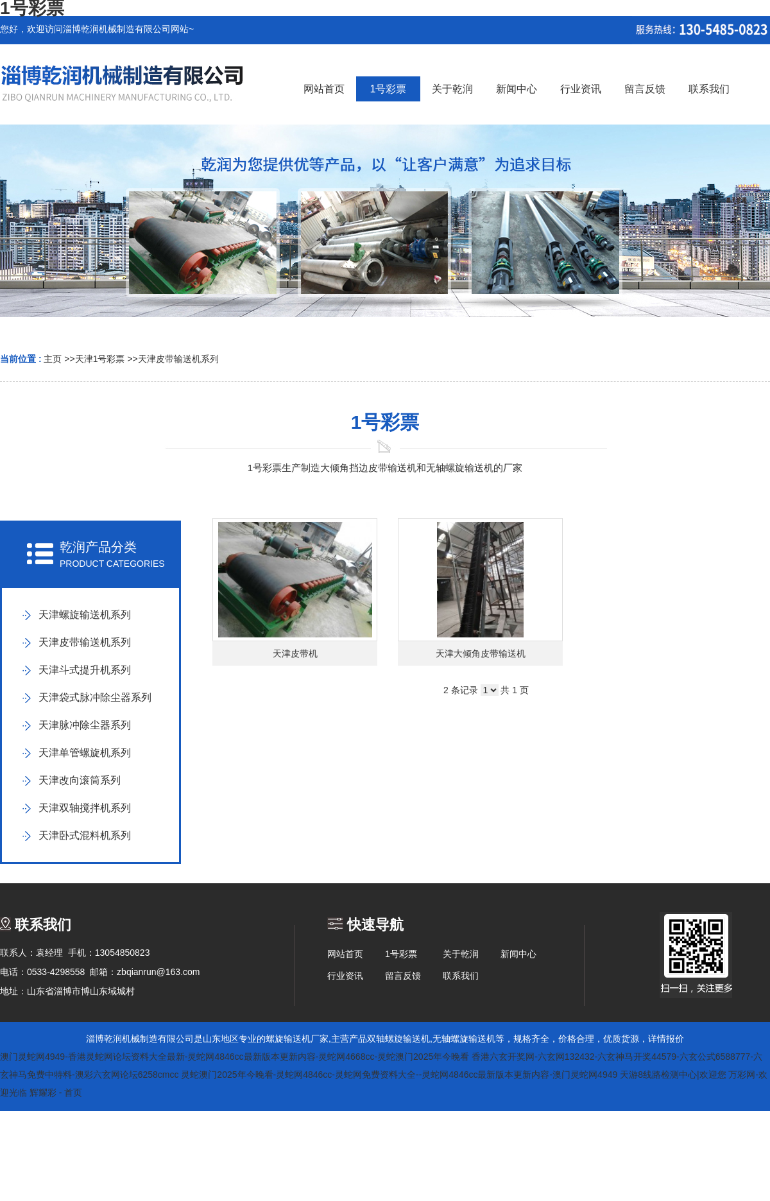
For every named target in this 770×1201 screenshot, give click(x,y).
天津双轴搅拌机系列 (84, 807)
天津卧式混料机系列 (84, 835)
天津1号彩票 (100, 359)
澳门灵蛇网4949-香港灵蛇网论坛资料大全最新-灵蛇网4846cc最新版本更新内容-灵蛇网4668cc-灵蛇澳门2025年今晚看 (234, 1056)
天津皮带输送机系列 (178, 359)
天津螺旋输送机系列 (84, 614)
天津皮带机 (295, 653)
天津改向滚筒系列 (79, 780)
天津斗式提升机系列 (84, 669)
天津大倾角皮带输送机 (481, 653)
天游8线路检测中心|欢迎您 (673, 1074)
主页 (53, 359)
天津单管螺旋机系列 (84, 752)
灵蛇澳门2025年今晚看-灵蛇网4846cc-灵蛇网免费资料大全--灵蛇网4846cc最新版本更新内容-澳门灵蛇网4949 (399, 1074)
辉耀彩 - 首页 (56, 1092)
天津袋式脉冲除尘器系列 (94, 697)
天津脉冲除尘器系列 (84, 725)
